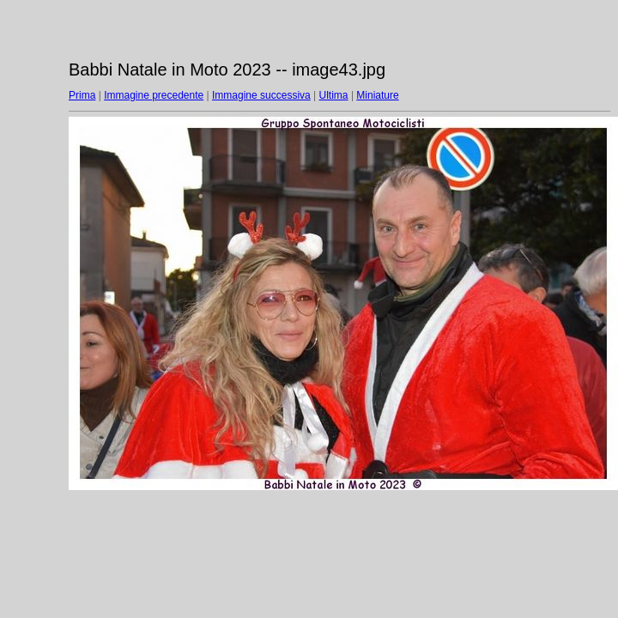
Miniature (377, 95)
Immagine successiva (261, 95)
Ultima (333, 95)
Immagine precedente (153, 95)
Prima (82, 95)
